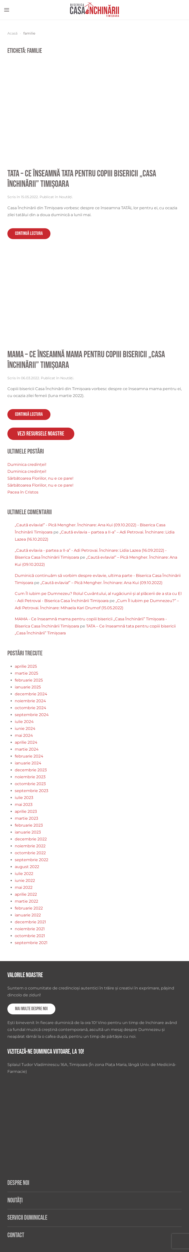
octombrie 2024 (30, 707)
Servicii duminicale (27, 1218)
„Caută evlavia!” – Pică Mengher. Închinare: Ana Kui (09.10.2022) (101, 582)
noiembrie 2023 (30, 777)
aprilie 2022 (26, 894)
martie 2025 (26, 673)
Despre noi (18, 1183)
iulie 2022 (24, 873)
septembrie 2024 (32, 714)
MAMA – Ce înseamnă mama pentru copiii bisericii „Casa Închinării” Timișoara (86, 360)
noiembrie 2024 (30, 701)
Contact (15, 1235)
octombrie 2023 (30, 783)
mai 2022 (23, 887)
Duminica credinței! (26, 464)
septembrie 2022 (31, 859)
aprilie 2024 (26, 742)
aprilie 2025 (26, 666)
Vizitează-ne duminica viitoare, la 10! (45, 1052)
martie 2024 (27, 749)
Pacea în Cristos (22, 492)
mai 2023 (23, 804)
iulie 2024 (24, 721)
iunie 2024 (25, 728)
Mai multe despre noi (31, 1009)
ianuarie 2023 (28, 832)
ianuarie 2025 (28, 687)
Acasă (12, 33)
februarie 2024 (29, 756)
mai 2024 (24, 735)
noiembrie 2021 (30, 929)
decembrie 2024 (31, 694)
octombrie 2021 (30, 935)
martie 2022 (26, 901)
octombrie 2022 (30, 853)
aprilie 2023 (26, 811)
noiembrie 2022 (30, 846)
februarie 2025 (29, 680)
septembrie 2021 (31, 942)
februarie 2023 (29, 825)
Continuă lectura (29, 233)
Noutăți (65, 197)
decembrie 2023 (31, 770)
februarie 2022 (29, 908)
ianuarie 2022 (28, 915)
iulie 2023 (24, 797)
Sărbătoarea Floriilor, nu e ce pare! (40, 478)
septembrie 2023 (31, 790)
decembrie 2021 (30, 922)
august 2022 (27, 866)
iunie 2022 (25, 880)
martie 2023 (26, 818)
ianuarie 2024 (28, 763)
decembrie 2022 (31, 839)
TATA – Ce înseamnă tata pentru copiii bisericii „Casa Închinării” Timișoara (81, 179)
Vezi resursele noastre (40, 433)
